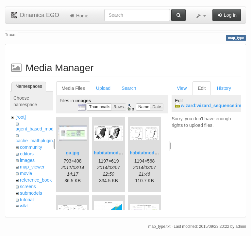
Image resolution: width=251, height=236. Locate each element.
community (31, 147)
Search (129, 88)
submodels (31, 193)
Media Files (73, 88)
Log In (227, 15)
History (224, 88)
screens (28, 186)
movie (26, 173)
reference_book (36, 180)
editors (27, 153)
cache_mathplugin (34, 140)
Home (78, 15)
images (27, 160)
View (182, 88)
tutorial (27, 199)
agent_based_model (36, 128)
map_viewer (32, 166)
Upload (103, 88)
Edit (202, 88)
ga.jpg (72, 152)
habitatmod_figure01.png (121, 152)
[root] (20, 117)
